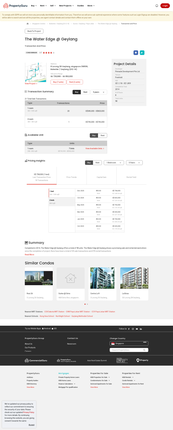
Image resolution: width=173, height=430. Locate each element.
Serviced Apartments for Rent (133, 384)
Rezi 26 (30, 293)
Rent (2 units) (74, 82)
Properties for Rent (131, 373)
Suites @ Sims (64, 293)
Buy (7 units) (58, 82)
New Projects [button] (67, 5)
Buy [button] (34, 5)
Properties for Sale (99, 373)
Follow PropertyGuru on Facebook (128, 328)
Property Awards (66, 360)
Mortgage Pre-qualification (68, 387)
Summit (97, 360)
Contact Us (72, 338)
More (91, 5)
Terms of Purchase (84, 424)
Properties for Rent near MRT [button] (70, 405)
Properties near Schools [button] (100, 405)
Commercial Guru (36, 360)
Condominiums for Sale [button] (100, 380)
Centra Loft (95, 293)
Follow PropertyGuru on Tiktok (147, 329)
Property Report (122, 360)
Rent (85, 92)
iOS (54, 328)
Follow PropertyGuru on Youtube (136, 328)
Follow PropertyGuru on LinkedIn (140, 328)
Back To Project (34, 31)
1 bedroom (111, 163)
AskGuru (30, 377)
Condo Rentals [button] (128, 380)
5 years (96, 92)
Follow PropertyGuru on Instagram (132, 328)
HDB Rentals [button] (128, 377)
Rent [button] (44, 5)
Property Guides (32, 380)
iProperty (142, 360)
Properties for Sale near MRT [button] (70, 402)
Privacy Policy (28, 412)
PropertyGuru (33, 373)
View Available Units (95, 148)
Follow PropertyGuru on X (144, 329)
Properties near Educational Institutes (100, 397)
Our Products (30, 348)
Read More (29, 255)
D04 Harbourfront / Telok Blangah (134, 400)
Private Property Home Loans (69, 377)
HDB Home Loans (65, 380)
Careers (28, 351)
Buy (76, 92)
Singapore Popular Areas (134, 395)
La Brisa (125, 293)
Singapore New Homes (37, 395)
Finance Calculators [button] (67, 384)
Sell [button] (53, 5)
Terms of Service (53, 424)
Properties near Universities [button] (101, 402)
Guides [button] (80, 5)
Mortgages (64, 373)
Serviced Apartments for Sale (101, 384)
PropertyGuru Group (34, 338)
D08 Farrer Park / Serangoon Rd (133, 409)
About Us (28, 344)
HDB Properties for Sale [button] (100, 377)
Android (46, 328)
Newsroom (71, 344)
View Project (31, 84)
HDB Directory (32, 384)
